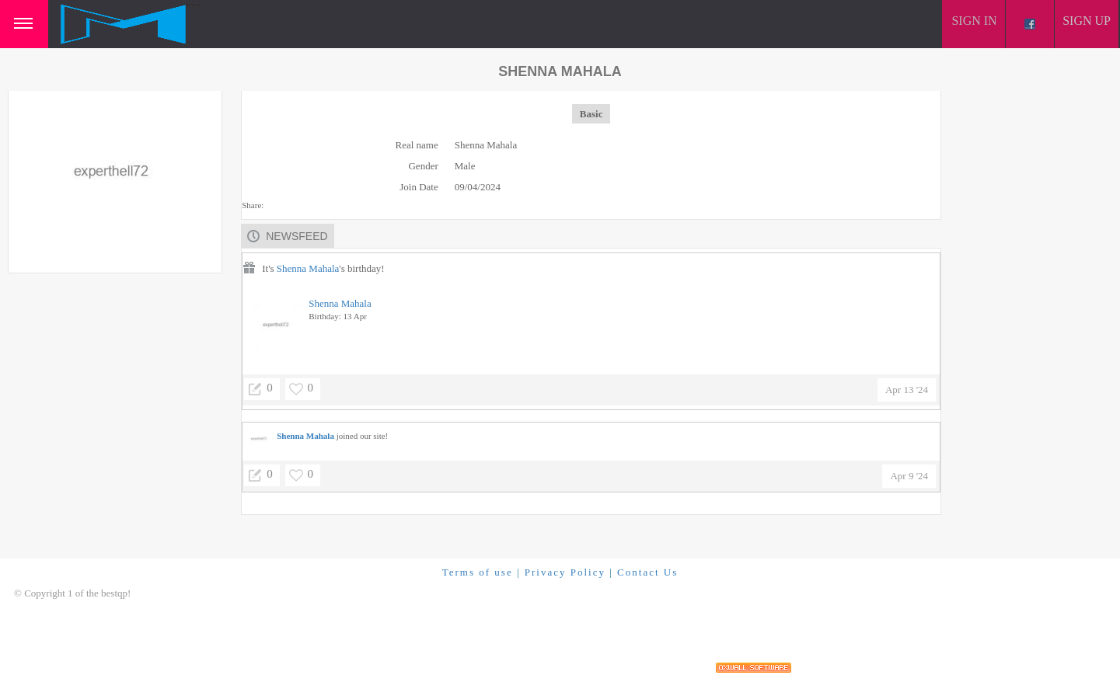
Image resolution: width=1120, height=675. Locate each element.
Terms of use (477, 572)
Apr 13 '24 (906, 389)
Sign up (1086, 20)
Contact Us (647, 572)
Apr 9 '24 (909, 476)
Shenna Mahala (308, 268)
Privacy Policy (565, 572)
